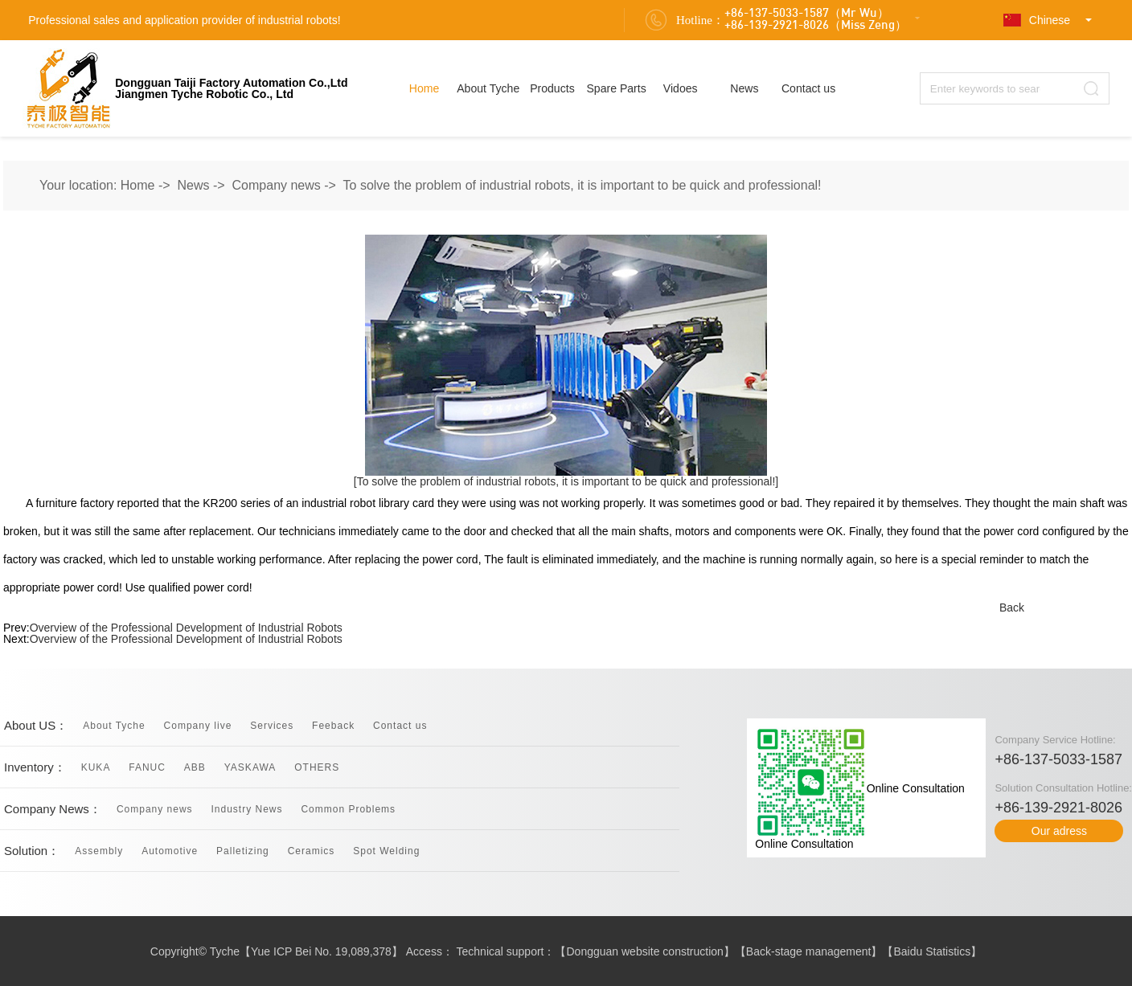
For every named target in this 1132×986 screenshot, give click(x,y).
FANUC (147, 767)
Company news (276, 185)
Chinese (1036, 20)
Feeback (333, 725)
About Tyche (488, 88)
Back (1011, 607)
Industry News (246, 809)
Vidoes (680, 88)
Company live (198, 725)
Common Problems (348, 809)
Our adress (1059, 830)
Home (424, 88)
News (744, 88)
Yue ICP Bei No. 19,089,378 (321, 951)
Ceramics (311, 851)
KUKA (96, 767)
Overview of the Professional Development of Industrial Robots (186, 627)
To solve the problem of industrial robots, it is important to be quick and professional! (582, 185)
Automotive (170, 851)
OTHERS (316, 767)
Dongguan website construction (645, 951)
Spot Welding (386, 851)
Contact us (808, 88)
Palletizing (242, 851)
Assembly (99, 851)
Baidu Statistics (931, 951)
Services (271, 725)
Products (552, 88)
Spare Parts (616, 88)
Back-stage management (809, 951)
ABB (195, 767)
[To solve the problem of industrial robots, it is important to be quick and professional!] (566, 481)
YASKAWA (250, 767)
